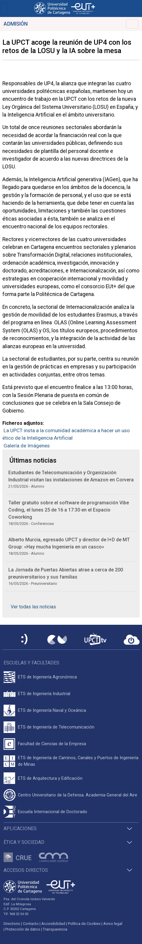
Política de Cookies (84, 923)
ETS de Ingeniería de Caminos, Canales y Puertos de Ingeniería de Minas (78, 761)
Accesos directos (26, 870)
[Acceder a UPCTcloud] (132, 640)
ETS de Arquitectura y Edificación (50, 778)
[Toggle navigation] (4, 8)
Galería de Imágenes (27, 446)
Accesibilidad (53, 923)
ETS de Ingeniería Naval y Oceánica (52, 710)
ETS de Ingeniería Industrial (44, 693)
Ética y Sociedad (24, 842)
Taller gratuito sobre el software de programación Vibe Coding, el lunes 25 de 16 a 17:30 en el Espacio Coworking (68, 510)
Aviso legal (112, 923)
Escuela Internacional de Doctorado (52, 811)
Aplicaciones (20, 828)
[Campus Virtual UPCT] (57, 639)
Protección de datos (22, 929)
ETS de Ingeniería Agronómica (47, 677)
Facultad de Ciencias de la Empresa (52, 743)
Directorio (12, 923)
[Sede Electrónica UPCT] (25, 640)
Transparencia (55, 929)
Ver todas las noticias (33, 607)
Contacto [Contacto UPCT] (31, 923)
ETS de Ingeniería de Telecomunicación (56, 727)
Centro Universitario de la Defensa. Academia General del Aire (77, 795)
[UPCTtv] (95, 640)
